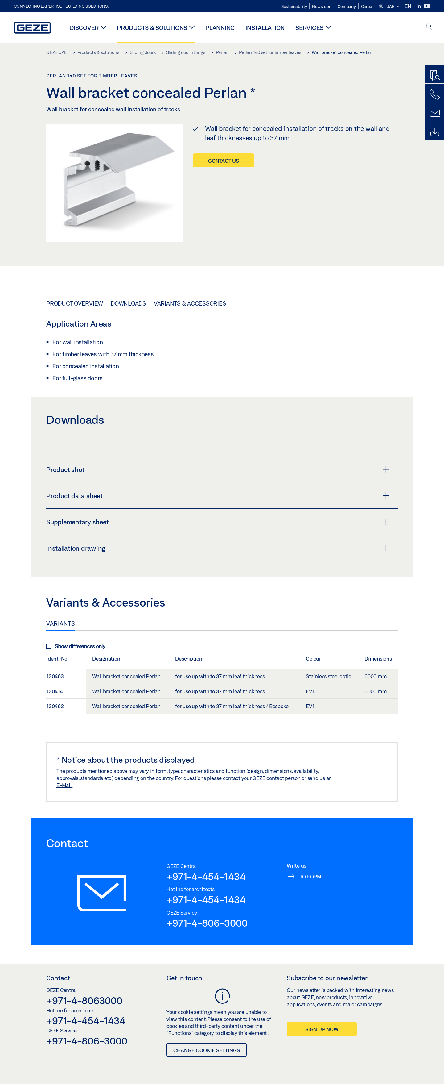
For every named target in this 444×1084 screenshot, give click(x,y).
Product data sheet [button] (217, 495)
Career (367, 6)
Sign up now (321, 1029)
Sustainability (294, 6)
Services (309, 27)
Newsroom (322, 6)
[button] (388, 6)
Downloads (128, 303)
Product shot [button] (217, 469)
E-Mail (64, 785)
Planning (220, 27)
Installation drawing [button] (217, 548)
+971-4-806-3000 (206, 922)
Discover (84, 27)
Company (347, 6)
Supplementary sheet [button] (217, 522)
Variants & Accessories (190, 303)
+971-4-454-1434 (205, 876)
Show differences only (75, 646)
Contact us (223, 161)
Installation (265, 27)
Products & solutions (152, 27)
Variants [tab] (60, 623)
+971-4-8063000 (84, 1000)
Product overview (74, 303)
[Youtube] (427, 6)
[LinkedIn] (419, 6)
